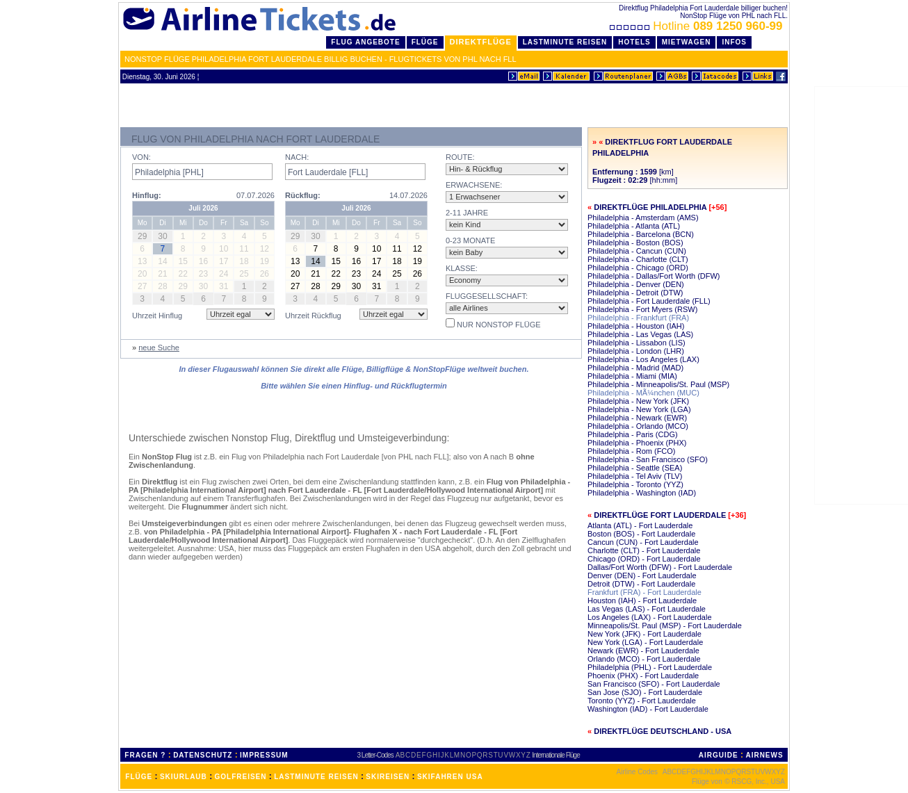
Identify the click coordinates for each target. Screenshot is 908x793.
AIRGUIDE (718, 755)
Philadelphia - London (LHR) (635, 351)
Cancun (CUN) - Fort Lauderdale (643, 542)
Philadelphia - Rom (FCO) (631, 451)
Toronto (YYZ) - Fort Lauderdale (641, 700)
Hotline (697, 26)
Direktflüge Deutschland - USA (662, 731)
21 (315, 274)
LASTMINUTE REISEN (316, 776)
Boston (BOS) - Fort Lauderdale (641, 534)
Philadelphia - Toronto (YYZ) (635, 484)
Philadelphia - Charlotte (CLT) (637, 259)
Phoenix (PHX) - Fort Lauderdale (643, 675)
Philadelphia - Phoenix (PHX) (636, 443)
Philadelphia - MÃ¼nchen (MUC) (643, 393)
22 (336, 274)
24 (376, 274)
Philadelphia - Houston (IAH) (635, 326)
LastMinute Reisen (565, 42)
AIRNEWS (764, 755)
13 (295, 261)
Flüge (425, 42)
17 (376, 261)
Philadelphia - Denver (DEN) (635, 284)
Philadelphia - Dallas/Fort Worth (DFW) (653, 276)
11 (396, 249)
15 (336, 261)
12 (417, 249)
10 (376, 249)
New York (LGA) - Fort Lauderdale (645, 642)
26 (417, 274)
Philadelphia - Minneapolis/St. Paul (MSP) (658, 384)
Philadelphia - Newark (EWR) (637, 418)
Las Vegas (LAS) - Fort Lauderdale (646, 609)
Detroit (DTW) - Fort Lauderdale (641, 584)
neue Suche (158, 347)
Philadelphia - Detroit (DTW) (635, 292)
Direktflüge (481, 42)
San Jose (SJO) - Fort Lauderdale (644, 692)
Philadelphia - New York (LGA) (639, 409)
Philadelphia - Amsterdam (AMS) (643, 217)
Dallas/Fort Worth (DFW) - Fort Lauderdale (659, 567)
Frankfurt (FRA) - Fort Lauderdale (644, 592)
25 (396, 274)
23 (356, 274)
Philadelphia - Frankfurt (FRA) (638, 317)
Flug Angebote (365, 42)
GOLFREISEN (241, 776)
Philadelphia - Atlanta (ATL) (633, 226)
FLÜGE (138, 776)
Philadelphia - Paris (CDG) (632, 434)
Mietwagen (686, 42)
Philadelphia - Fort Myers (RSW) (642, 309)
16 (356, 261)
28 (315, 286)
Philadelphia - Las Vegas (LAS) (640, 334)
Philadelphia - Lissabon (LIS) (636, 342)
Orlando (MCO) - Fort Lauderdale (644, 659)
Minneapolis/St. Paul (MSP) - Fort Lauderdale (664, 625)
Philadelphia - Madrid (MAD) (635, 367)
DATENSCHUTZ (202, 755)
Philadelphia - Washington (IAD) (641, 493)
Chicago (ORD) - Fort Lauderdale (644, 559)
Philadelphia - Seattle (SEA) (634, 468)
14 (315, 261)
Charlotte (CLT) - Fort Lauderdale (643, 550)
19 (417, 261)
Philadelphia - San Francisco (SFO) (647, 459)
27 (295, 286)
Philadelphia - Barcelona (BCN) (640, 234)
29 (336, 286)
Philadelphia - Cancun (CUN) (636, 251)
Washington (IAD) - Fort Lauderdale (647, 709)
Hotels (634, 42)
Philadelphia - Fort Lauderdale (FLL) (649, 301)
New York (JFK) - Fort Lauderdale (644, 634)
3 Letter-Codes (375, 755)
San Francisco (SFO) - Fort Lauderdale (653, 684)
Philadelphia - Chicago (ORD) (637, 267)
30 (356, 286)
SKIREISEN (388, 776)
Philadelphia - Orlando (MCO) (637, 426)
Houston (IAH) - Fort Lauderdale (642, 600)
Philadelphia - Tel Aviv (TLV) (634, 476)
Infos (734, 42)
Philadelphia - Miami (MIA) (632, 376)
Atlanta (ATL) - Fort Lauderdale (639, 525)
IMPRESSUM (264, 755)
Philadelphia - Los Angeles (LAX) (643, 359)
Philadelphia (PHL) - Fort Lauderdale (649, 667)
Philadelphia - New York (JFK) (638, 401)
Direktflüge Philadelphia (650, 207)
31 (376, 286)
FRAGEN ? (144, 755)
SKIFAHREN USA (450, 776)
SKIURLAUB (183, 776)
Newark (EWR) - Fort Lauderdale (643, 650)
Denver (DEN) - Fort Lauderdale (642, 575)
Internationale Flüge (555, 755)
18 (396, 261)
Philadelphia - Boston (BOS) (635, 242)
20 (295, 274)
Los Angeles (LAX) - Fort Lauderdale (649, 617)
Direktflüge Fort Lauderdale (660, 515)
